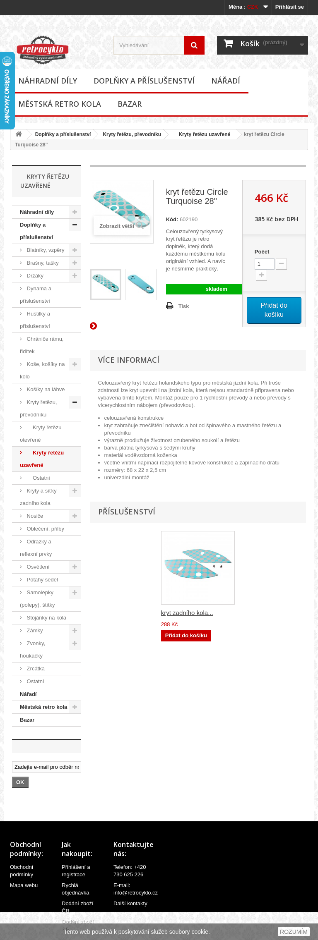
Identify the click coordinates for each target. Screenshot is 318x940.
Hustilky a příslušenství (35, 320)
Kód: (172, 219)
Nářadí (225, 81)
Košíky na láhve (45, 389)
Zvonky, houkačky (32, 649)
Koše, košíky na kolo (42, 370)
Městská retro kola (59, 104)
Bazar (130, 104)
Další (95, 325)
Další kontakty (130, 903)
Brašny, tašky (42, 263)
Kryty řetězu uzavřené (201, 134)
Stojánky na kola (45, 618)
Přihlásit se (289, 7)
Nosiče (34, 516)
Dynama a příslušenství (35, 294)
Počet (262, 252)
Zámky (34, 630)
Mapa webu (24, 885)
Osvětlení (37, 567)
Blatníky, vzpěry (44, 250)
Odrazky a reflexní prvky (36, 547)
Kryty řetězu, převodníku (132, 134)
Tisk (183, 306)
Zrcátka (35, 668)
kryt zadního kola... (187, 612)
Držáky (34, 276)
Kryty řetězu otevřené (40, 433)
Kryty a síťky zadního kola (38, 497)
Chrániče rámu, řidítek (41, 345)
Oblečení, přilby (44, 529)
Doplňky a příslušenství (144, 81)
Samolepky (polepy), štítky (37, 598)
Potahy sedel (41, 579)
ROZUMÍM (294, 931)
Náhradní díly (47, 81)
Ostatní (37, 478)
